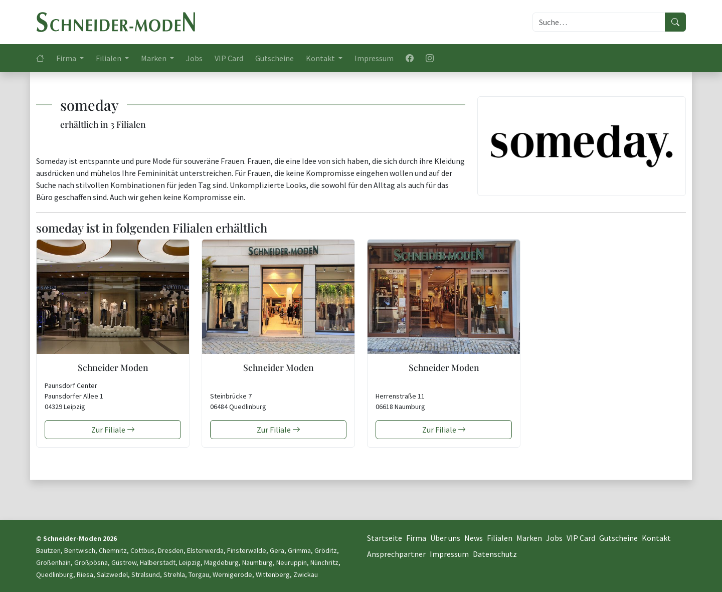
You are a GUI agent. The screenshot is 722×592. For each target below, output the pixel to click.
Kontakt (656, 538)
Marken (529, 538)
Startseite (384, 538)
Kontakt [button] (321, 58)
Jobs (194, 58)
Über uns (445, 538)
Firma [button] (67, 58)
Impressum (374, 58)
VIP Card (229, 58)
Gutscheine (274, 58)
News (473, 538)
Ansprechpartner (396, 554)
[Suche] (598, 22)
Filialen (499, 538)
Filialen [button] (109, 58)
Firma (416, 538)
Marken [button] (154, 58)
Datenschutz (495, 554)
